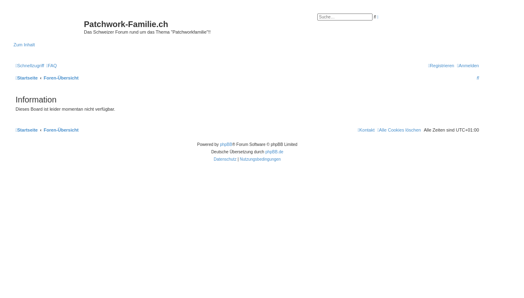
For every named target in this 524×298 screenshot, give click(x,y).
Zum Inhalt (24, 44)
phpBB (226, 144)
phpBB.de (274, 152)
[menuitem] (51, 65)
